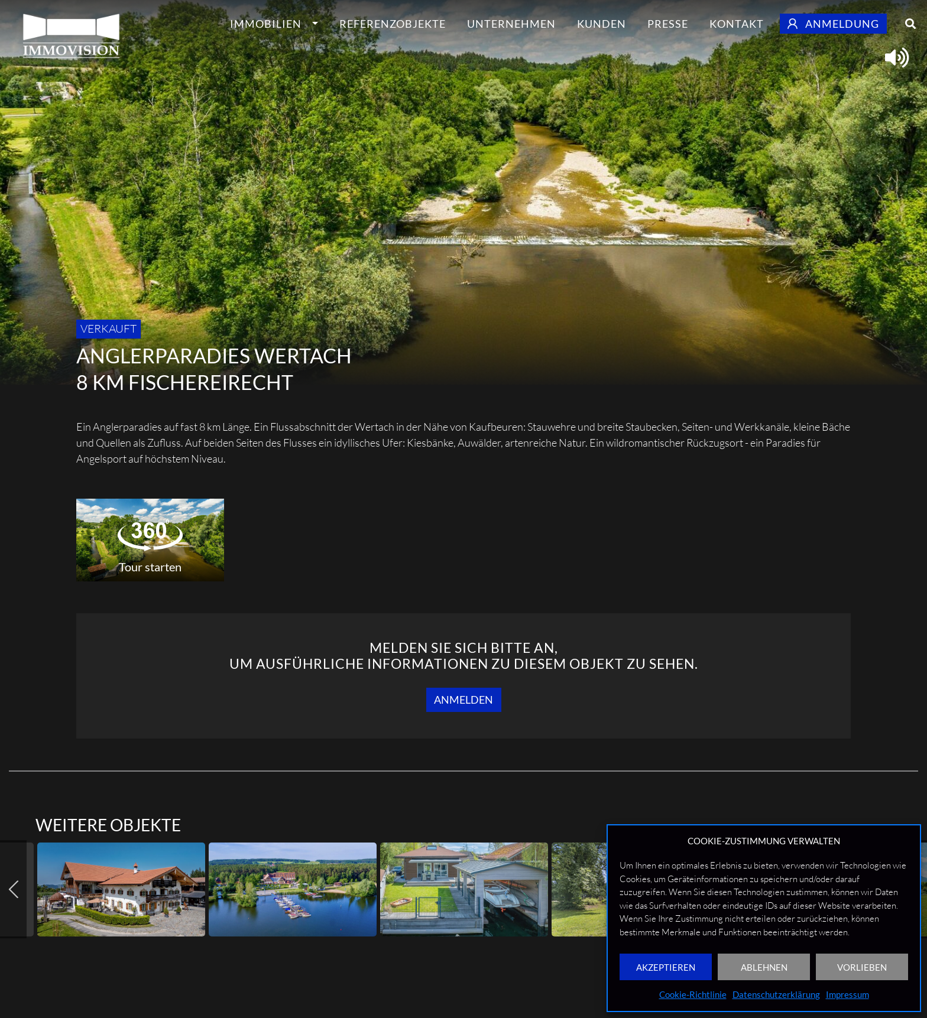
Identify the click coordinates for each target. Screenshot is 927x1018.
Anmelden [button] (463, 699)
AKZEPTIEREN (665, 967)
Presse (667, 23)
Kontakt (736, 23)
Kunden (601, 23)
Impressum (847, 994)
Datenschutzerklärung (776, 994)
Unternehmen (511, 23)
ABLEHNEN (764, 967)
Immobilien (266, 23)
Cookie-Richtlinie (693, 994)
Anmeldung (833, 23)
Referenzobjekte (392, 23)
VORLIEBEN (862, 967)
